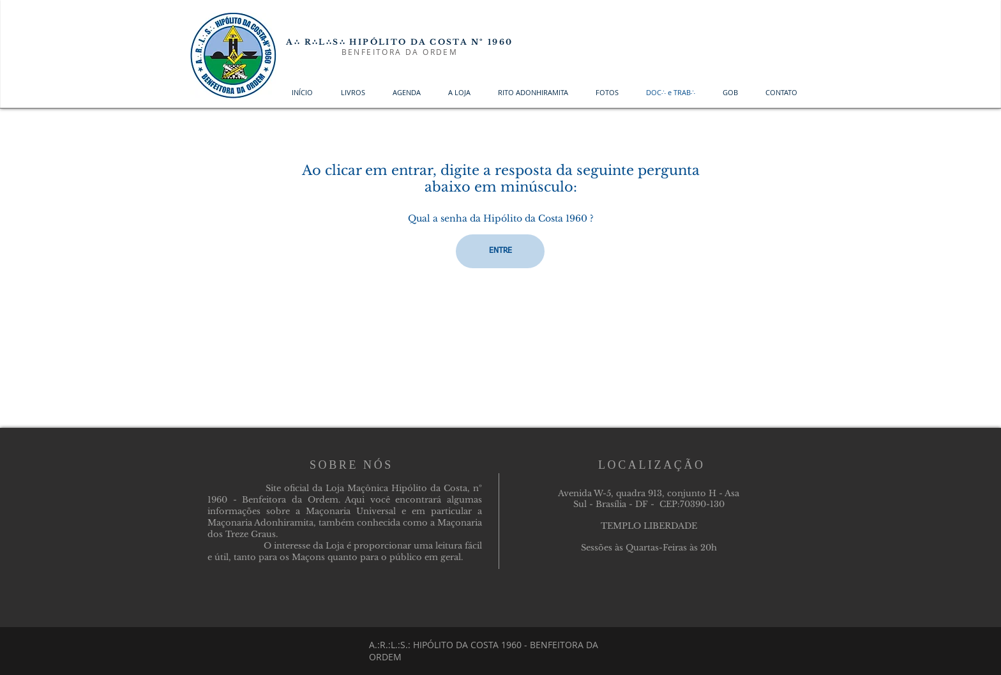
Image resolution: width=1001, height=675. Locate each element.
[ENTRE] (500, 251)
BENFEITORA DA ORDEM (400, 52)
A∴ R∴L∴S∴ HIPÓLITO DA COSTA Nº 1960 (399, 42)
